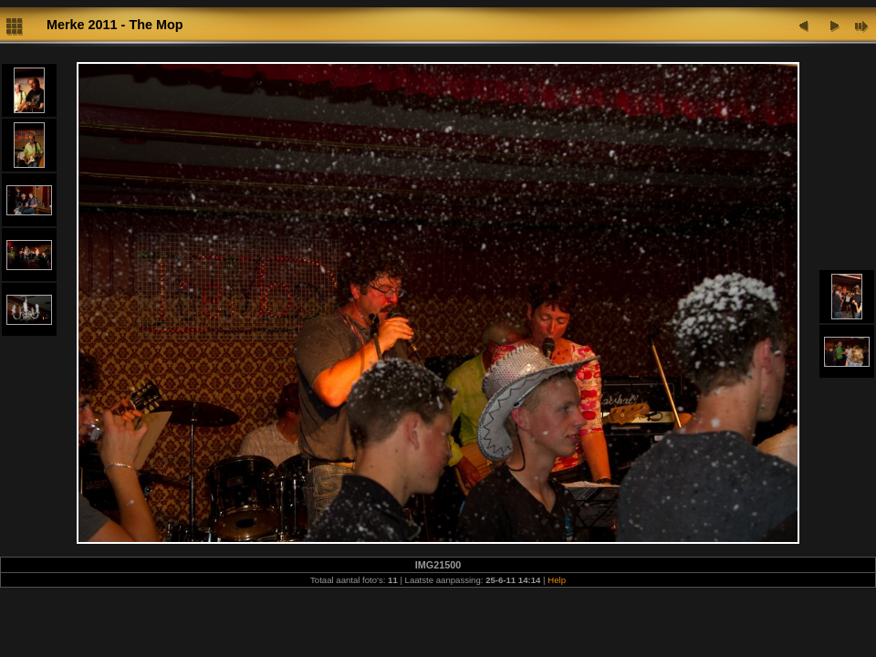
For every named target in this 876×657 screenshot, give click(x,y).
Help (557, 580)
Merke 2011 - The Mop (115, 24)
